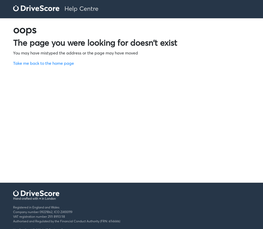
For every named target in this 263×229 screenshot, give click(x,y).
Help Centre (81, 8)
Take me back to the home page (43, 63)
